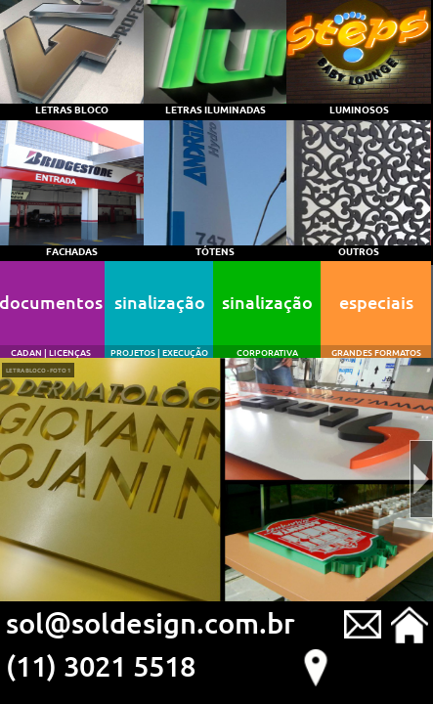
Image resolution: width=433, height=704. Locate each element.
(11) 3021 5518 (100, 665)
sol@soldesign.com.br (150, 622)
